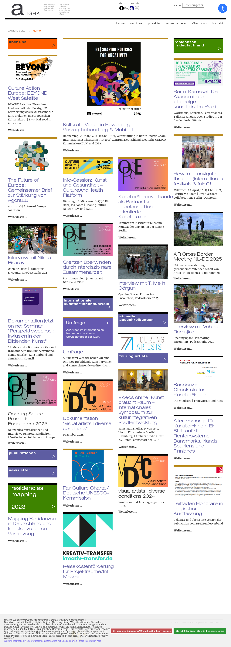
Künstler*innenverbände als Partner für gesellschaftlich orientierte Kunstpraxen (145, 206)
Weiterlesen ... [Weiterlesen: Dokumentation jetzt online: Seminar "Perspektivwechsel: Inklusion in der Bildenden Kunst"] (17, 365)
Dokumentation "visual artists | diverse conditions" (87, 423)
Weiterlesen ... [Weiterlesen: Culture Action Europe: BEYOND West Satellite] (17, 130)
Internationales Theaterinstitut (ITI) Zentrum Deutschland (102, 139)
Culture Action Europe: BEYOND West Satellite (28, 93)
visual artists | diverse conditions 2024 (141, 493)
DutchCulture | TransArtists (192, 401)
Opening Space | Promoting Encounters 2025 (27, 418)
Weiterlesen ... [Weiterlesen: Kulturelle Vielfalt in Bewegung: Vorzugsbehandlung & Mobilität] (72, 150)
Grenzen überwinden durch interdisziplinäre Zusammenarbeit (87, 267)
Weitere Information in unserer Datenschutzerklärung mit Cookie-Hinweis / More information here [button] (52, 641)
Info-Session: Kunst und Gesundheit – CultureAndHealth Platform (85, 187)
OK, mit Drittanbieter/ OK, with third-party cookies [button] (200, 631)
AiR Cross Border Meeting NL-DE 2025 (198, 256)
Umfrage (73, 351)
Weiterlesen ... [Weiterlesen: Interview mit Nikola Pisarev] (17, 279)
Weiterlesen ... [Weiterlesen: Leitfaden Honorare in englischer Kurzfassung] (183, 530)
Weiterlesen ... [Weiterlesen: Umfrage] (72, 372)
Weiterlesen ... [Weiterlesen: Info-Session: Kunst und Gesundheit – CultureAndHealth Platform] (72, 215)
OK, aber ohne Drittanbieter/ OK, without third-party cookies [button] (141, 631)
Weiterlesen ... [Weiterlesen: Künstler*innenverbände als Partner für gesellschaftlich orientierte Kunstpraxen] (128, 237)
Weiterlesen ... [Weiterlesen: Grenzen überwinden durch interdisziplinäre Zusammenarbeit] (72, 289)
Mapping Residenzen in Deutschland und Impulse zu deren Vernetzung (32, 526)
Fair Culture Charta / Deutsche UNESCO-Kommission (86, 492)
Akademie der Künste (188, 120)
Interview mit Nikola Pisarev (29, 260)
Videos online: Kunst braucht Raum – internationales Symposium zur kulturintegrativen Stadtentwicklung (141, 410)
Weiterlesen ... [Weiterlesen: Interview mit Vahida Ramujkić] (183, 348)
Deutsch (124, 3)
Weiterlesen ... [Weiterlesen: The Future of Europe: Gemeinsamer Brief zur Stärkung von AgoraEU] (17, 217)
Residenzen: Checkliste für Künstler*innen (190, 389)
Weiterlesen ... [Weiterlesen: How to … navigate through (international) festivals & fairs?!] (183, 204)
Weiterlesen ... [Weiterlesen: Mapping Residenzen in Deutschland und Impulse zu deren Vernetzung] (17, 541)
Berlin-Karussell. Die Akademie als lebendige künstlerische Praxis (196, 99)
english (135, 3)
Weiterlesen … (183, 278)
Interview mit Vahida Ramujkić (196, 329)
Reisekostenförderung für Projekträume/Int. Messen (88, 571)
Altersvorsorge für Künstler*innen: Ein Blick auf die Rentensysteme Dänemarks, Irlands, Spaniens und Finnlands (196, 435)
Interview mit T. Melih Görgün (141, 285)
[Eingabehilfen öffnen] (222, 8)
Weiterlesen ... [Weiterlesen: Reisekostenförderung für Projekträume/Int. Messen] (72, 584)
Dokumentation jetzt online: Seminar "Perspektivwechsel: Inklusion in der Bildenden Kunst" (31, 331)
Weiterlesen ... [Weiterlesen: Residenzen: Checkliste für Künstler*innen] (183, 407)
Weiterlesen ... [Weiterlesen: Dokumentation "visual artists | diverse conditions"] (72, 441)
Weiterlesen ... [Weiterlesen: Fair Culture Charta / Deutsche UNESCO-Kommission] (72, 505)
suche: (178, 5)
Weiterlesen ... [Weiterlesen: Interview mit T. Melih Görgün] (128, 305)
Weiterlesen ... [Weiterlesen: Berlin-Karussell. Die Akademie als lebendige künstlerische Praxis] (183, 127)
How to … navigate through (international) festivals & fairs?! (198, 178)
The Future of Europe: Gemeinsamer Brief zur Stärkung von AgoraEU (30, 190)
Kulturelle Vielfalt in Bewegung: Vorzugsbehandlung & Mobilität (98, 127)
